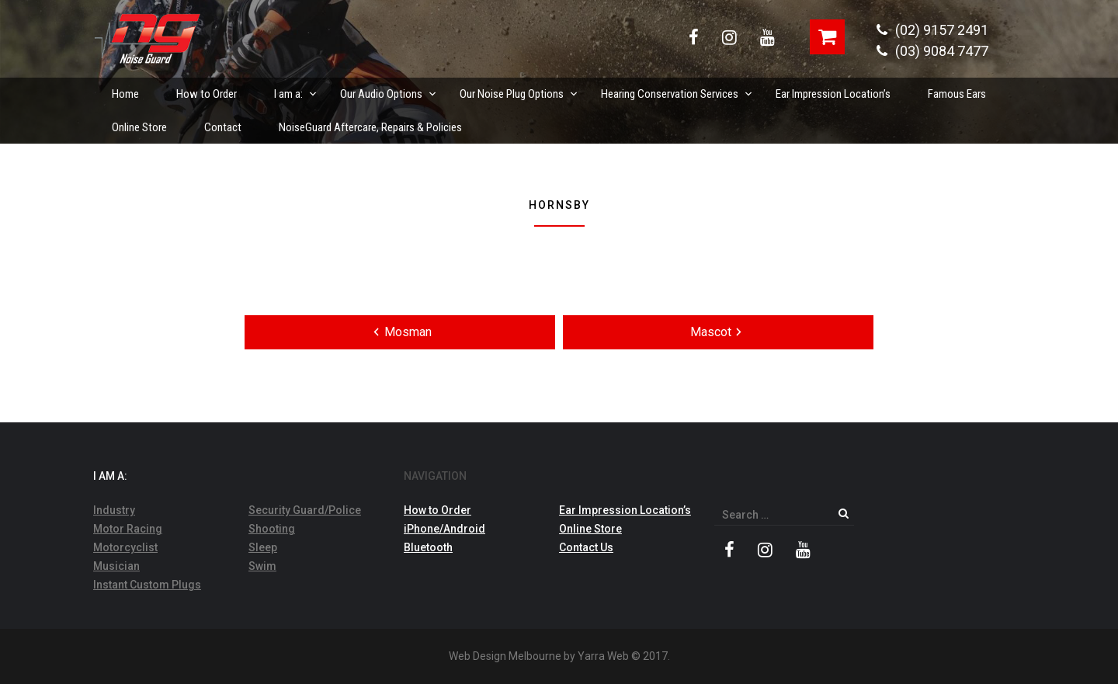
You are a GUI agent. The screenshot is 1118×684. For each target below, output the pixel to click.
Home (125, 94)
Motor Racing (127, 529)
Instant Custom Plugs (147, 584)
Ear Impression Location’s (833, 94)
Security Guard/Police (304, 510)
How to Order (206, 94)
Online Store (139, 127)
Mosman (400, 331)
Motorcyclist (125, 547)
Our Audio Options (389, 89)
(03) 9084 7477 (932, 51)
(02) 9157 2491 (932, 30)
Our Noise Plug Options (519, 89)
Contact (222, 127)
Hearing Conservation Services (677, 89)
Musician (116, 566)
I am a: (296, 89)
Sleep (262, 547)
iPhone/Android (444, 529)
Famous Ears (957, 94)
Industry (114, 510)
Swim (262, 566)
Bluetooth (428, 547)
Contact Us (586, 547)
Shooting (271, 529)
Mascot (718, 331)
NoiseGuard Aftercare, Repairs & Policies (370, 127)
